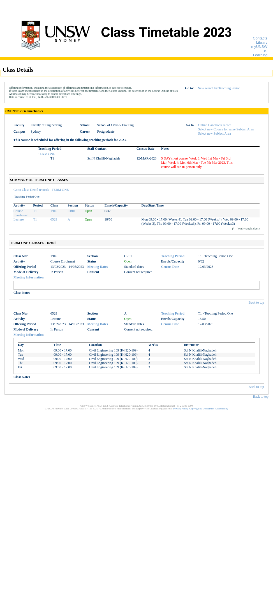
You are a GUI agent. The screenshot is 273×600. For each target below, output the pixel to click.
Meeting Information (28, 277)
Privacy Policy (180, 408)
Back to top (256, 302)
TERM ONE (46, 154)
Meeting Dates (97, 267)
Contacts (260, 38)
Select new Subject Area (214, 133)
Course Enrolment (20, 213)
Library (261, 42)
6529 (53, 219)
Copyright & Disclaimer (201, 408)
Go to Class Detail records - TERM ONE (41, 190)
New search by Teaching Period (219, 88)
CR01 (71, 211)
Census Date (170, 267)
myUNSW (259, 46)
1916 (53, 211)
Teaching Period (172, 256)
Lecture (18, 219)
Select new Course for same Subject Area (226, 129)
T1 (35, 211)
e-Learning (260, 53)
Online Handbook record (215, 125)
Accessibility (221, 408)
